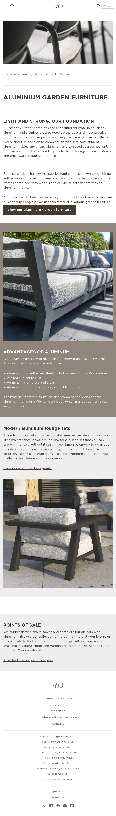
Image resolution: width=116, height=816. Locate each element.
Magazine (58, 711)
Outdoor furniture (58, 774)
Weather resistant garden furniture (58, 769)
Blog (58, 704)
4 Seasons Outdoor (16, 74)
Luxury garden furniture (58, 763)
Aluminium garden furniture (58, 742)
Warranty (58, 797)
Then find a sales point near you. (28, 660)
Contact (58, 723)
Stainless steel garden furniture (58, 753)
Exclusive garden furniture (58, 758)
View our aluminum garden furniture (39, 209)
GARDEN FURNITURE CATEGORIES (58, 779)
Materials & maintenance (58, 717)
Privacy (58, 791)
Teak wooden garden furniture (58, 737)
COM (108, 6)
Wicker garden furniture (58, 747)
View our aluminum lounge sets (27, 468)
